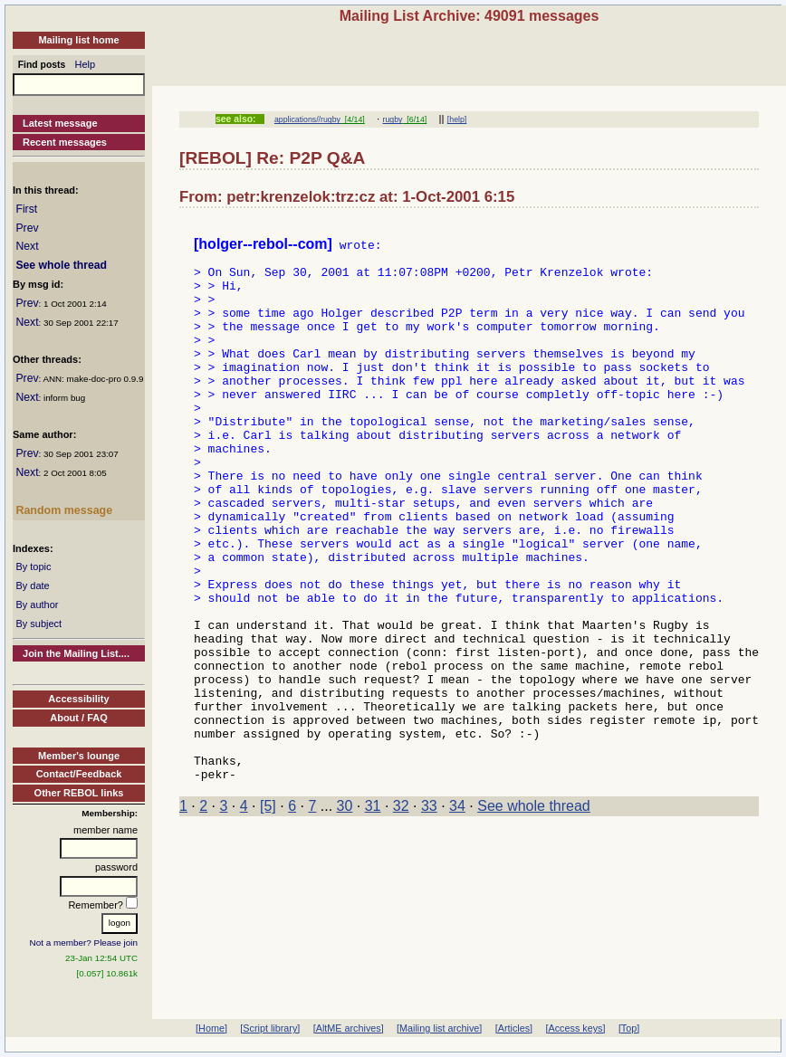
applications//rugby (307, 119)
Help (85, 64)
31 (373, 914)
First (26, 209)
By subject (38, 623)
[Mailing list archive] (439, 1028)
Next (26, 246)
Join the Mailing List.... (76, 653)
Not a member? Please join (84, 942)
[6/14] (414, 119)
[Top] (628, 1028)
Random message (63, 510)
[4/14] (352, 119)
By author (36, 604)
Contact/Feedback (79, 773)
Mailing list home (78, 39)
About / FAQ (79, 717)
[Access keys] (575, 1028)
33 (429, 914)
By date (32, 585)
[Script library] (270, 1028)
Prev (26, 228)
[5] (268, 914)
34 (457, 914)
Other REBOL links (79, 792)
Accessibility (78, 698)
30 (345, 914)
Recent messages (65, 142)
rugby (393, 119)
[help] (456, 119)
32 (401, 914)
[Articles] (513, 1028)
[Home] (211, 1028)
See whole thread (61, 265)
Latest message (60, 123)
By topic (33, 566)
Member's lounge (79, 755)
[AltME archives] (348, 1028)
